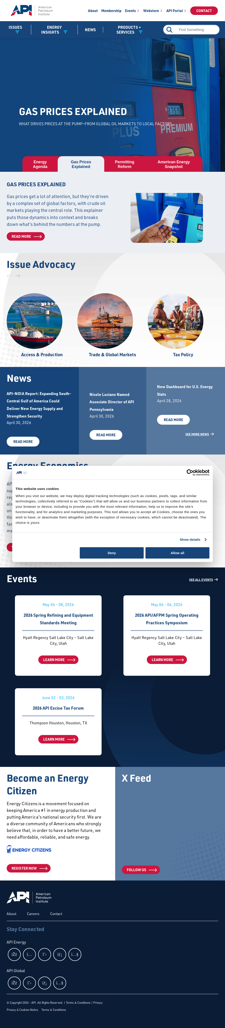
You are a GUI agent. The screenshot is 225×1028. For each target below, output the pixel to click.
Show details (190, 539)
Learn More (54, 659)
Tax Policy (183, 354)
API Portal (174, 10)
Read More (21, 236)
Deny (112, 553)
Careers (33, 913)
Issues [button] (15, 27)
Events (130, 10)
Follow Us (136, 869)
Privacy (97, 1002)
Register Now (24, 868)
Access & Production (42, 354)
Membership (111, 10)
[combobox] (191, 29)
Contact (204, 10)
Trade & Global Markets (112, 354)
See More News (197, 434)
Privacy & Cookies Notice (22, 1010)
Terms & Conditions (78, 1002)
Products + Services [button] (129, 30)
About (93, 10)
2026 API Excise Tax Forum (58, 708)
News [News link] (90, 29)
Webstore (151, 10)
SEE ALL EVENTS (201, 579)
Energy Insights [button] (51, 30)
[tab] (40, 164)
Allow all (177, 553)
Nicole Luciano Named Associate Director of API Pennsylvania (112, 402)
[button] (18, 276)
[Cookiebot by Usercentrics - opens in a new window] (189, 472)
